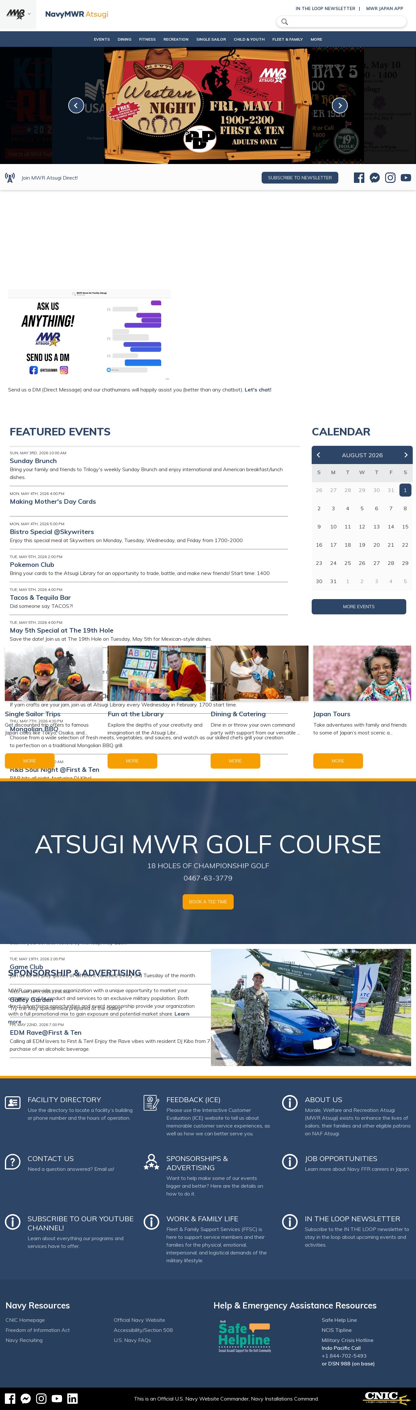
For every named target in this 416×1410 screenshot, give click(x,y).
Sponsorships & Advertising (197, 1163)
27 (376, 563)
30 (319, 581)
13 (376, 526)
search (284, 22)
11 (347, 526)
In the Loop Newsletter (325, 8)
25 (347, 563)
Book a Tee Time (208, 902)
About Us (323, 1099)
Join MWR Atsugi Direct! (49, 177)
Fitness (139, 39)
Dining (110, 39)
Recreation (173, 39)
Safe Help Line (339, 1320)
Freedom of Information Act (38, 1330)
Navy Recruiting (24, 1340)
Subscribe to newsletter (300, 178)
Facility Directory (64, 1099)
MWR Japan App (384, 8)
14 (391, 526)
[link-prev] (76, 106)
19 (362, 544)
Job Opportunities (341, 1158)
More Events (359, 606)
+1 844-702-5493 (344, 1355)
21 (391, 544)
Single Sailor (214, 39)
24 (333, 563)
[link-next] (340, 106)
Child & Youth (252, 39)
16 (319, 544)
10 (333, 526)
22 (405, 544)
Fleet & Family (296, 39)
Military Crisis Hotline (347, 1340)
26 (362, 563)
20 (376, 544)
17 (333, 544)
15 (405, 526)
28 (391, 563)
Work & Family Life (202, 1218)
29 (405, 563)
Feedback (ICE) (193, 1099)
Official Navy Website (139, 1320)
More (325, 39)
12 (362, 526)
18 (347, 544)
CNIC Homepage (25, 1320)
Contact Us (51, 1158)
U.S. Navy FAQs (132, 1340)
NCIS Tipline (337, 1330)
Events (88, 39)
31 (333, 581)
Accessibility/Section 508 (143, 1330)
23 (319, 563)
